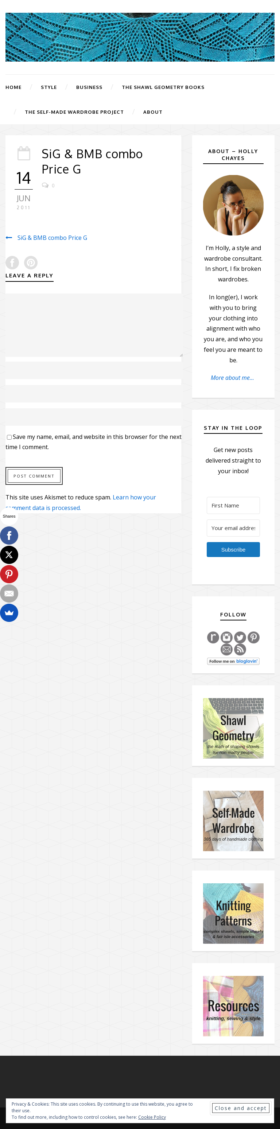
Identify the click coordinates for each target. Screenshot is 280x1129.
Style (49, 87)
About (153, 112)
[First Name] (233, 505)
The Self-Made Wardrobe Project (74, 112)
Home (13, 87)
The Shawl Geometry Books (163, 87)
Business (89, 87)
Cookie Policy (152, 1117)
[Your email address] (233, 528)
